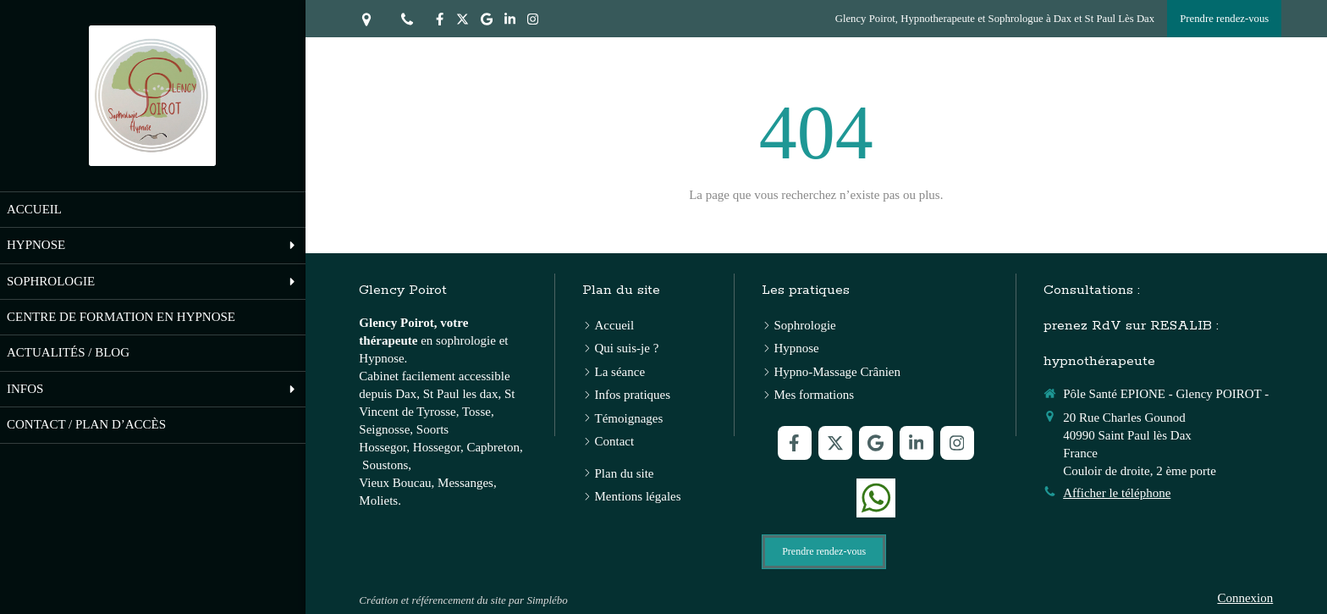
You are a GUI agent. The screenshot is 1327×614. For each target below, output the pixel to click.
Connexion (1245, 598)
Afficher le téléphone (1116, 493)
